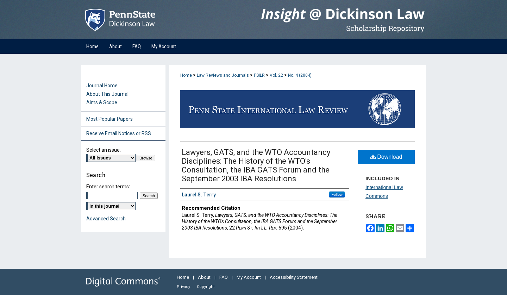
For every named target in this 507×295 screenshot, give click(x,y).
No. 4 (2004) (300, 75)
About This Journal (107, 94)
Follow (337, 194)
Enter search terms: (108, 186)
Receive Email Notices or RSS (118, 133)
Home (186, 75)
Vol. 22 (276, 75)
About (205, 277)
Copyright (205, 286)
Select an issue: (103, 150)
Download (386, 157)
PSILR (259, 75)
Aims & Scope (101, 102)
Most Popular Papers (109, 119)
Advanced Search (106, 218)
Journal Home (102, 85)
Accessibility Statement (294, 277)
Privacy (184, 286)
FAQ (224, 277)
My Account (249, 277)
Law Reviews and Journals (223, 75)
